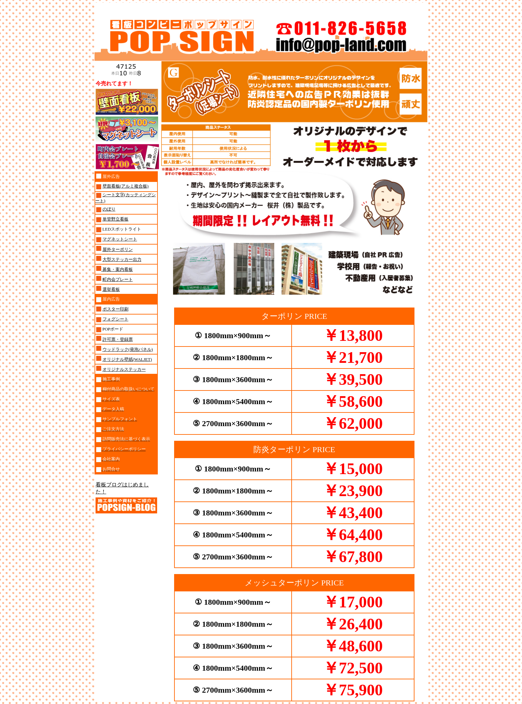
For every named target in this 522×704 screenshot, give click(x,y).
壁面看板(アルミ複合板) (126, 186)
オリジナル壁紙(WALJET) (127, 359)
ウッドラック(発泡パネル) (128, 349)
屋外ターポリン (118, 249)
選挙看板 (111, 289)
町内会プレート (118, 279)
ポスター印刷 (116, 309)
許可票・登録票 (118, 339)
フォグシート (116, 319)
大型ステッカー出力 (122, 259)
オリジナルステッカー (124, 369)
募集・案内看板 (116, 269)
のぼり (109, 209)
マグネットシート (120, 239)
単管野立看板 (116, 219)
